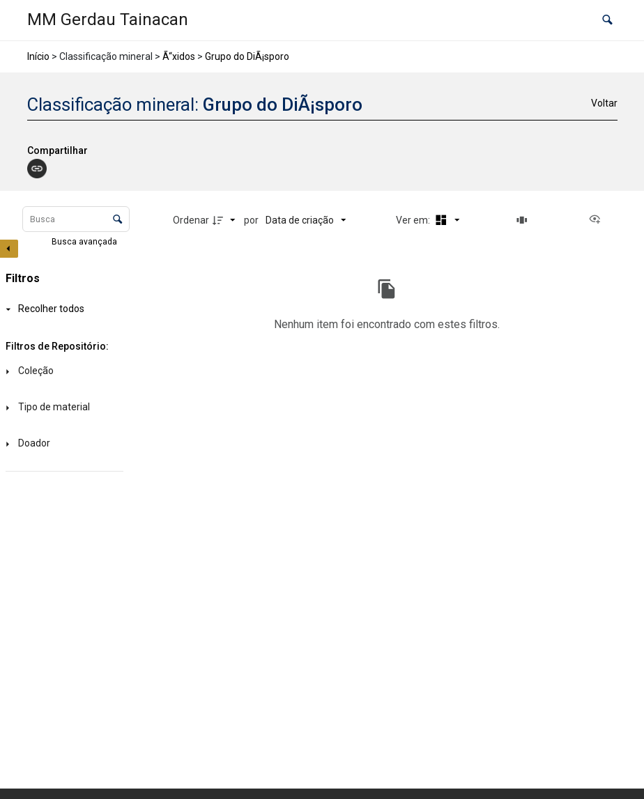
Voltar (604, 103)
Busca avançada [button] (85, 242)
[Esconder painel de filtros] (9, 249)
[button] (607, 20)
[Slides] (524, 220)
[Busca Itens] (76, 219)
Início (38, 56)
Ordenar (191, 220)
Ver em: (414, 220)
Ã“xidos (178, 56)
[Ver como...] (598, 220)
